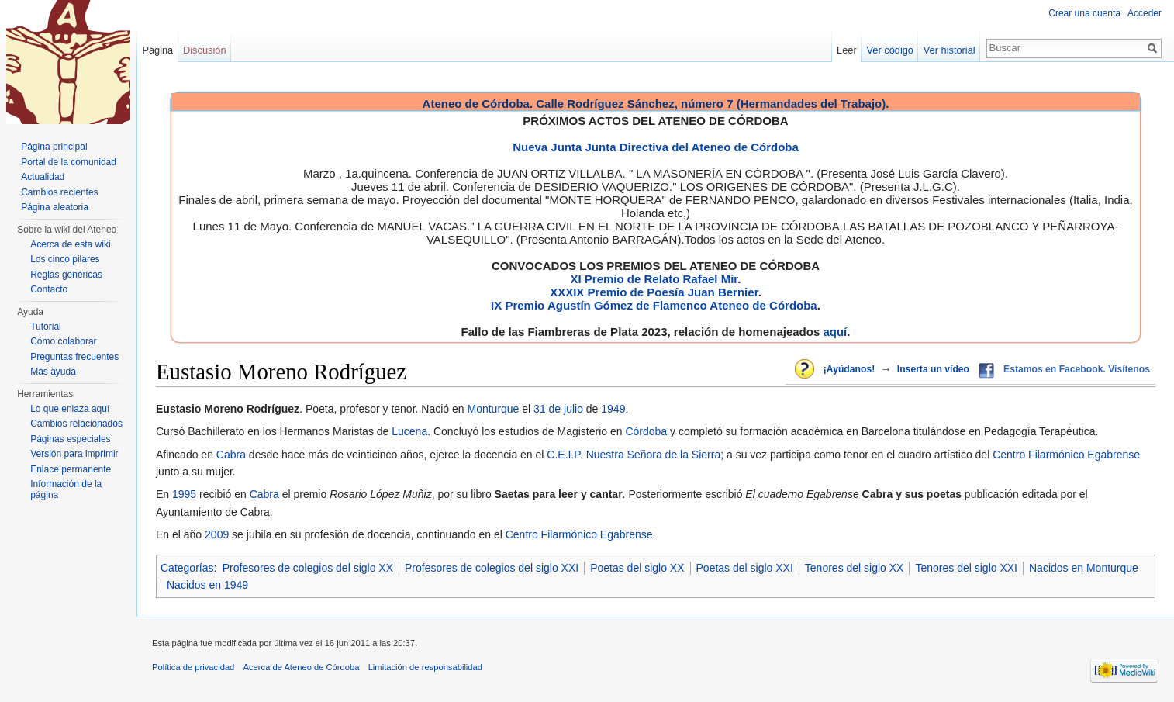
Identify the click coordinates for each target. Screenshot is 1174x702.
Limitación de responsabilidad (425, 667)
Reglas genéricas (66, 274)
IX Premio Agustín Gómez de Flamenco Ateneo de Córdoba (654, 305)
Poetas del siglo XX (637, 568)
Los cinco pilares (64, 259)
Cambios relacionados (76, 423)
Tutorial (45, 326)
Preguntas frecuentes (74, 356)
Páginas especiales (70, 439)
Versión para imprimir (74, 453)
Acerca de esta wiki (70, 244)
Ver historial (949, 50)
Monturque (493, 409)
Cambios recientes (59, 192)
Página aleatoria (54, 207)
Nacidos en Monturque (1083, 568)
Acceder (1144, 13)
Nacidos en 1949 (207, 585)
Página (157, 50)
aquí (835, 331)
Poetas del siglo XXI (744, 568)
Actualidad (42, 176)
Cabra (231, 454)
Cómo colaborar (63, 341)
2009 (217, 534)
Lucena (409, 431)
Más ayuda (53, 371)
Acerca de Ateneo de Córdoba (301, 667)
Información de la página (66, 489)
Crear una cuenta (1084, 13)
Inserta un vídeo (933, 369)
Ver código (890, 50)
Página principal (54, 146)
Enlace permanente (70, 469)
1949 (613, 409)
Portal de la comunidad (68, 162)
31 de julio (558, 409)
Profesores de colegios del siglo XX (308, 568)
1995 (184, 494)
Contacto (48, 289)
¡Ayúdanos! (849, 369)
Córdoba (646, 431)
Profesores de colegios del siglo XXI (491, 568)
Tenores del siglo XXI (966, 568)
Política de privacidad (193, 667)
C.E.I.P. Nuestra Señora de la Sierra (633, 454)
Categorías (187, 568)
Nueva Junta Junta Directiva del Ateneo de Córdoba (656, 147)
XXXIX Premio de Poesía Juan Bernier (654, 292)
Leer (847, 50)
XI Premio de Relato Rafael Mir (653, 278)
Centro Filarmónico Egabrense (1066, 454)
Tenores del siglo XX (854, 568)
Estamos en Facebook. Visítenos (1076, 369)
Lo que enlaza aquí (69, 408)
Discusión (204, 50)
